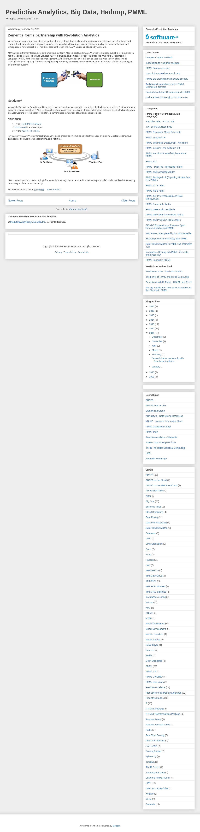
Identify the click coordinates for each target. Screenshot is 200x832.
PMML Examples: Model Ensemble (163, 132)
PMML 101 (151, 161)
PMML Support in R (155, 137)
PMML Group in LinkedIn (158, 204)
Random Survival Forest (158, 724)
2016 (152, 311)
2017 (152, 306)
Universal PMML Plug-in (158, 777)
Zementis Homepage (156, 458)
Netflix (149, 655)
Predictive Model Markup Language (163, 692)
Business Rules (153, 506)
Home (72, 200)
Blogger (116, 825)
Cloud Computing (154, 512)
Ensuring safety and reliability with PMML (166, 238)
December (157, 337)
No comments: (54, 189)
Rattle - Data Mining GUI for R (161, 442)
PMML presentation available (160, 209)
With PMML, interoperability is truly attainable (168, 233)
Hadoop (150, 560)
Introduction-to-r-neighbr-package (162, 63)
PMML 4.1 (151, 671)
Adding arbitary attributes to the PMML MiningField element (165, 85)
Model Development (156, 629)
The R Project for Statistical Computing (165, 448)
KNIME (149, 613)
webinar (150, 793)
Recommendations (155, 740)
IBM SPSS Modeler (155, 586)
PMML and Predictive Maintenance (163, 220)
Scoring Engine (153, 751)
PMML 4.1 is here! (155, 190)
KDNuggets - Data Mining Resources (164, 416)
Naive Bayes (152, 645)
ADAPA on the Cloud (156, 480)
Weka (149, 799)
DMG (148, 538)
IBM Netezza (152, 570)
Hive (148, 565)
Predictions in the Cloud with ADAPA (164, 271)
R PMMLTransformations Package (163, 714)
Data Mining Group (155, 410)
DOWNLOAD (20, 127)
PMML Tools (152, 432)
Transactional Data (155, 772)
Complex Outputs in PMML (159, 57)
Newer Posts (15, 200)
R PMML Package (155, 708)
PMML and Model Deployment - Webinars (167, 143)
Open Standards (154, 661)
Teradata (150, 762)
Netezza (150, 650)
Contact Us (83, 252)
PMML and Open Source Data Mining (164, 214)
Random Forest (153, 719)
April (154, 345)
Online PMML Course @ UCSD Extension (167, 97)
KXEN (149, 618)
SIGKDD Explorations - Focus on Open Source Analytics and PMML (165, 226)
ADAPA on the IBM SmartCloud (161, 485)
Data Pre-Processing (156, 522)
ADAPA (149, 400)
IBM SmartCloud (154, 575)
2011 (152, 333)
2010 (152, 372)
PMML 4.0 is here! (155, 185)
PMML (149, 666)
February (157, 354)
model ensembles (155, 634)
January (156, 366)
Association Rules (155, 490)
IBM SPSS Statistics (156, 591)
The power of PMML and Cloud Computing (167, 277)
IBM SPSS (151, 581)
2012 (152, 328)
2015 (152, 315)
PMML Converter (154, 676)
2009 (152, 376)
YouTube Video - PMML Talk (160, 121)
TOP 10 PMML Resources (159, 126)
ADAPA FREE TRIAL (31, 130)
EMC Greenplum (154, 544)
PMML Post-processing (157, 68)
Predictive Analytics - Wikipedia (161, 437)
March (155, 350)
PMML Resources (155, 682)
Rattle (149, 730)
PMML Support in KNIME (158, 260)
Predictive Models (155, 698)
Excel (148, 549)
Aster (148, 496)
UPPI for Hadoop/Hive (157, 788)
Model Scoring (153, 639)
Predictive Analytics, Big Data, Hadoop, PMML (76, 12)
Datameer (151, 533)
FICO (148, 554)
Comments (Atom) (78, 209)
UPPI (148, 453)
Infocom (150, 602)
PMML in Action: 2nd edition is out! (163, 148)
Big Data (150, 501)
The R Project (153, 767)
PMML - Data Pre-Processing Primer (164, 166)
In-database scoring (156, 597)
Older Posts (128, 200)
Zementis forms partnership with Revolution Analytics (53, 35)
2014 (152, 320)
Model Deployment (155, 623)
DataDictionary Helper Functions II (163, 73)
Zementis (150, 804)
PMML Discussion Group (158, 426)
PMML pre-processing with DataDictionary (167, 78)
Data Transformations (156, 528)
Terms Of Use (70, 252)
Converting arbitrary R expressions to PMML (168, 92)
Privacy (58, 252)
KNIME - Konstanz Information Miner (164, 421)
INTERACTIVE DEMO (31, 123)
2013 (152, 324)
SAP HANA (151, 746)
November (157, 341)
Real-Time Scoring (155, 735)
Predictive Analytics (155, 687)
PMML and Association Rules (160, 172)
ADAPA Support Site (156, 405)
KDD (148, 607)
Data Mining (152, 517)
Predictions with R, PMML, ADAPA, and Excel (169, 282)
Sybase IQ (151, 756)
